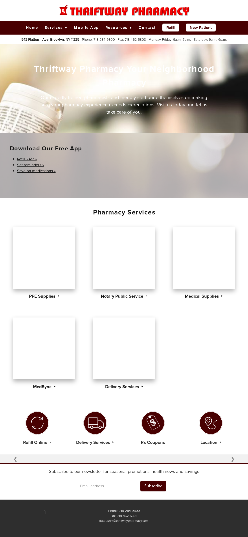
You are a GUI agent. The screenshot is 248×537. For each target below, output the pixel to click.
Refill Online (35, 442)
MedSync (43, 386)
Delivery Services (122, 386)
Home (32, 27)
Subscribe (153, 486)
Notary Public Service (122, 296)
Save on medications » (36, 170)
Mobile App (86, 27)
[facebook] (44, 512)
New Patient (201, 27)
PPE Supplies (43, 296)
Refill (170, 27)
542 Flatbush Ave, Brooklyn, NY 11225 (50, 39)
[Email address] (107, 486)
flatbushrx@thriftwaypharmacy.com (124, 520)
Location (209, 442)
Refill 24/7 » (27, 159)
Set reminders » (30, 165)
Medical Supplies (202, 296)
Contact (147, 27)
